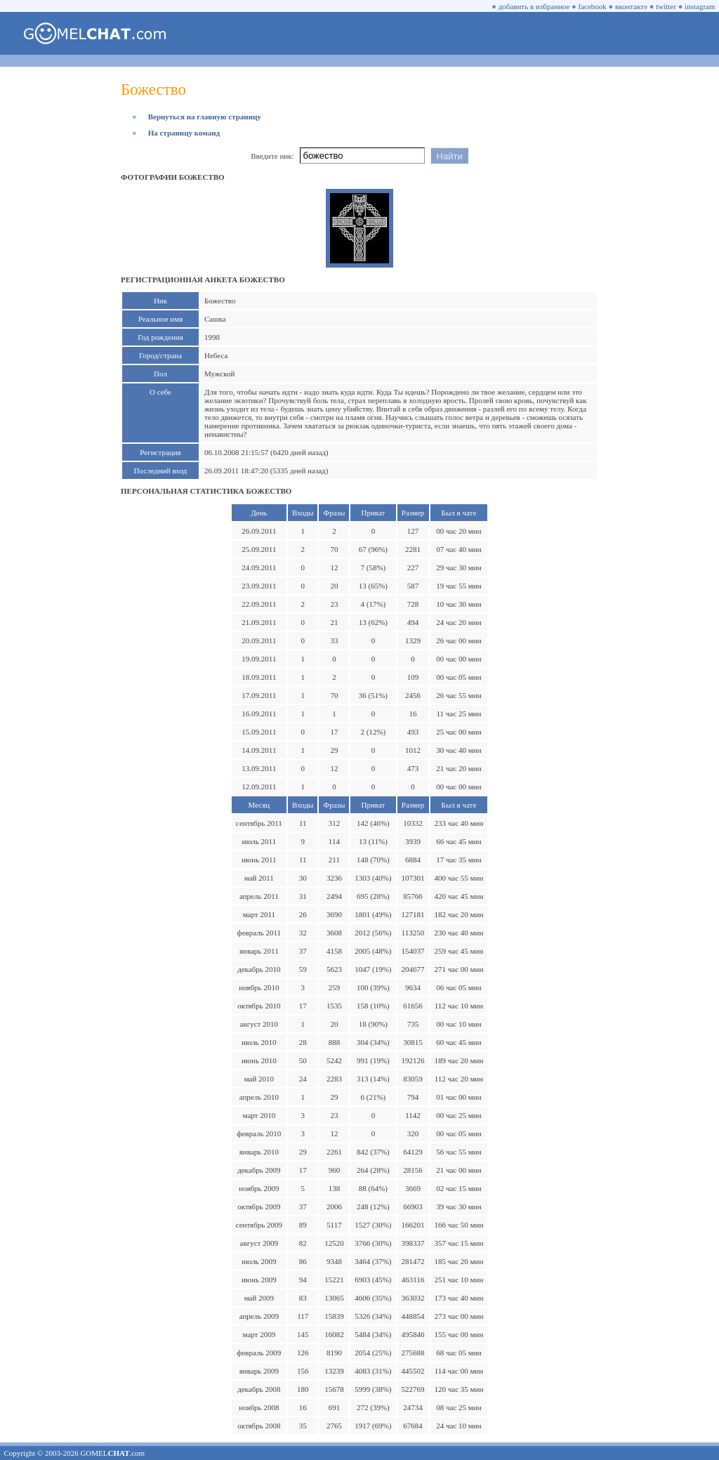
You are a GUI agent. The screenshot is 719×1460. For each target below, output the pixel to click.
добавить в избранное (534, 6)
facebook (593, 6)
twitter (666, 6)
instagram (700, 6)
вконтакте (631, 6)
